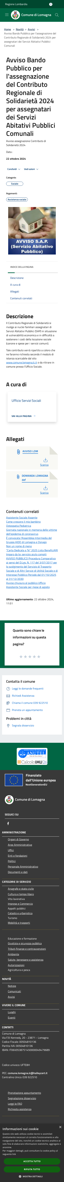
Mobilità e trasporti (19, 923)
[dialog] (32, 1153)
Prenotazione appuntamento (24, 1093)
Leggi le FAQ (15, 1104)
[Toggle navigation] (7, 15)
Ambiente (13, 954)
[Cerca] (57, 15)
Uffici (11, 850)
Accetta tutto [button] (31, 1161)
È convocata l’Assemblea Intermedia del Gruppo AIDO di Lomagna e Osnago (29, 540)
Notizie (12, 986)
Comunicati (14, 991)
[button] (32, 1176)
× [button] (60, 1127)
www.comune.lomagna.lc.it (21, 362)
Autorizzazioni (16, 965)
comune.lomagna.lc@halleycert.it (27, 1073)
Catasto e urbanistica (20, 913)
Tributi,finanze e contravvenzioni (27, 949)
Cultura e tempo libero (21, 894)
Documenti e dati (18, 872)
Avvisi (31, 29)
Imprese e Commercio (20, 904)
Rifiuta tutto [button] (32, 1169)
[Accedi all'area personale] (50, 4)
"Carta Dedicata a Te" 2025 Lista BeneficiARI (32, 550)
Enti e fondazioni (17, 856)
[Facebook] (8, 823)
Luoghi (12, 1012)
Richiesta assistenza (19, 1109)
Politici (12, 861)
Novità (20, 29)
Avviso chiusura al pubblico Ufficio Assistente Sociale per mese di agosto (28, 585)
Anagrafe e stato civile (21, 889)
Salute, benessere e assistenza (25, 960)
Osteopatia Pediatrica (18, 526)
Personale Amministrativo (23, 866)
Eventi (11, 1018)
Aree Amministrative (20, 845)
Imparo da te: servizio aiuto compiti (26, 554)
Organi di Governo (18, 839)
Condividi (14, 169)
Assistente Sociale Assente (21, 517)
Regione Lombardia (16, 4)
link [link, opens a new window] (14, 1154)
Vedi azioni (31, 169)
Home (7, 29)
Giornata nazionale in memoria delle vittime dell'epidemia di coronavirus (31, 532)
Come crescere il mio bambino (23, 522)
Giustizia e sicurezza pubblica (25, 943)
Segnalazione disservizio (22, 1098)
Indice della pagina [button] (21, 267)
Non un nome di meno (19, 546)
